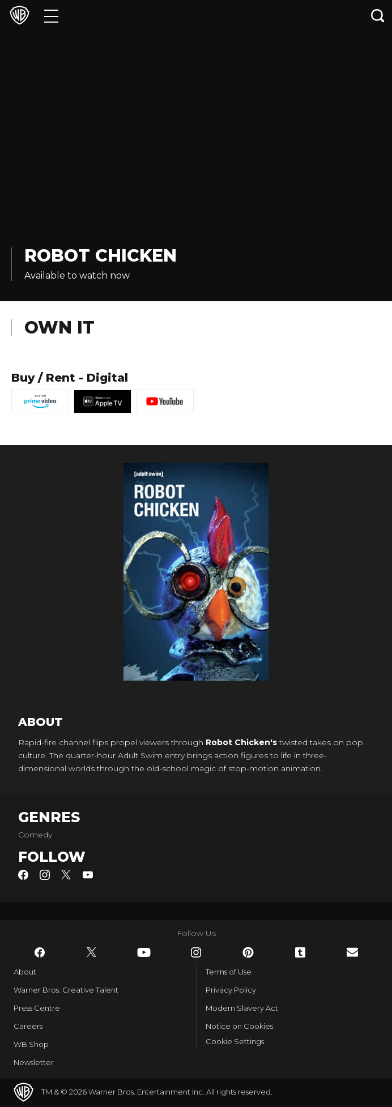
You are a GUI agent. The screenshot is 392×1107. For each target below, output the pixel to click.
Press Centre (37, 1007)
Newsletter (34, 1062)
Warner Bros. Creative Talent (66, 989)
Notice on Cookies (239, 1026)
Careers (28, 1026)
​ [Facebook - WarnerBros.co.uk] (39, 952)
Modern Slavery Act (242, 1007)
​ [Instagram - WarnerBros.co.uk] (196, 952)
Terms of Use (229, 971)
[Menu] (51, 15)
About (25, 971)
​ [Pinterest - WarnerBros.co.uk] (248, 952)
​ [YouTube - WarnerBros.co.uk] (144, 952)
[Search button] (378, 15)
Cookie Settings (235, 1041)
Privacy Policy (231, 989)
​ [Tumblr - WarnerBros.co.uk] (300, 952)
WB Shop (31, 1044)
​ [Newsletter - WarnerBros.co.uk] (352, 952)
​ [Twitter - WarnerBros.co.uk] (92, 952)
